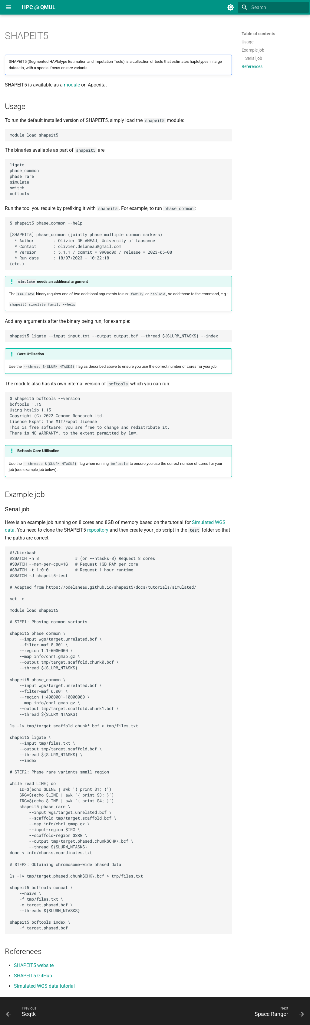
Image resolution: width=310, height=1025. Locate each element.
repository (97, 530)
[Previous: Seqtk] (23, 1012)
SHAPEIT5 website (34, 965)
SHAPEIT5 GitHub (33, 976)
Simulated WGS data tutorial (44, 986)
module (72, 85)
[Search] (273, 7)
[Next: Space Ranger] (277, 1012)
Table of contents (258, 33)
